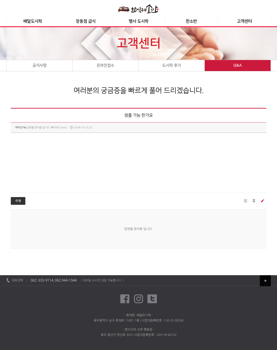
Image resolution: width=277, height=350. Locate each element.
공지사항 (39, 65)
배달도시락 (32, 21)
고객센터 (244, 21)
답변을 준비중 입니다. (36, 127)
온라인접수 (105, 65)
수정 (18, 200)
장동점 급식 (86, 21)
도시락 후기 (171, 65)
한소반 (191, 21)
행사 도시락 (139, 21)
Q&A (237, 65)
